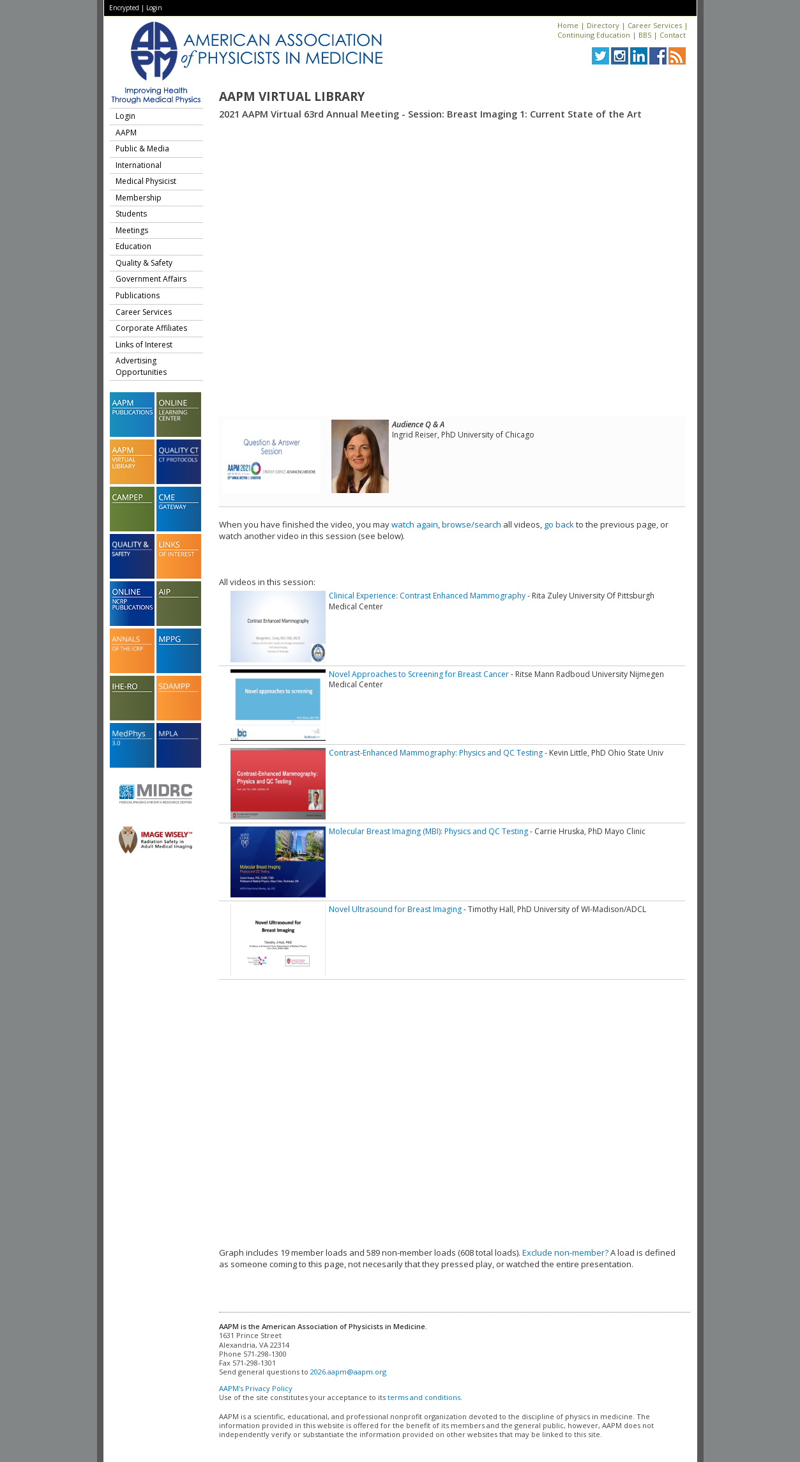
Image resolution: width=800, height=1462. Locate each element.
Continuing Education (593, 35)
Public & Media (142, 148)
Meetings (132, 230)
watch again (414, 524)
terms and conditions (424, 1397)
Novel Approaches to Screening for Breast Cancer (419, 674)
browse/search (471, 524)
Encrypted (124, 7)
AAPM (126, 132)
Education (133, 246)
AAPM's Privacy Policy (255, 1388)
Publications (138, 295)
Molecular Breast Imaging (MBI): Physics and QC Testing (428, 831)
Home (567, 25)
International (139, 165)
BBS (644, 35)
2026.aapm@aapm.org (348, 1371)
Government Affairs (151, 278)
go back (559, 524)
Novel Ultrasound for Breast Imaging (395, 909)
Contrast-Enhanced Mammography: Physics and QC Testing (436, 752)
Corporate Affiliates (151, 328)
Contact (673, 35)
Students (131, 213)
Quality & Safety (144, 262)
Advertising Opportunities (141, 366)
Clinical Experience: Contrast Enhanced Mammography (427, 595)
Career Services (655, 25)
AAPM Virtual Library (292, 96)
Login (154, 7)
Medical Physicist (146, 181)
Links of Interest (144, 344)
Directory (603, 25)
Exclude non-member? (565, 1252)
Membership (139, 197)
